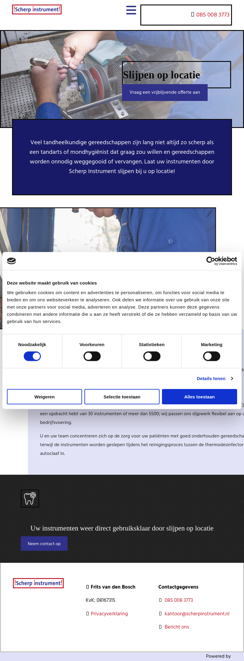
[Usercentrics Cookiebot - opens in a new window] (211, 261)
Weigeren (45, 396)
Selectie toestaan (122, 396)
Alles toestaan (199, 396)
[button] (165, 92)
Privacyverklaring (109, 614)
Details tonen (211, 378)
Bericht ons (178, 627)
